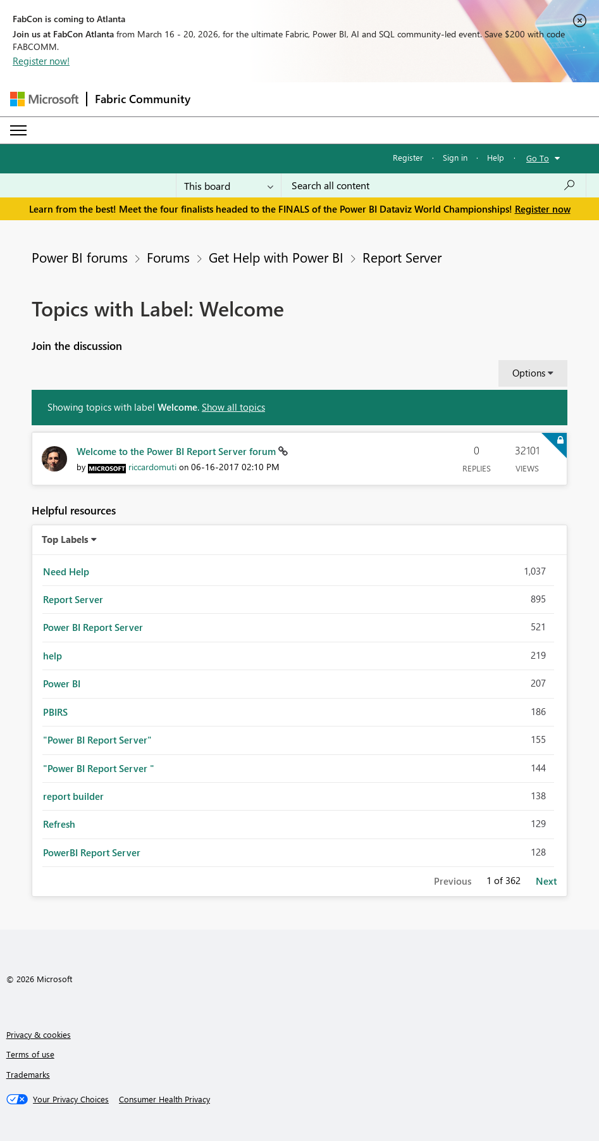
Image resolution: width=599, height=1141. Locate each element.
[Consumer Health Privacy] (164, 1099)
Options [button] (528, 372)
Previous (452, 881)
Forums (168, 257)
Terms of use (30, 1054)
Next (546, 881)
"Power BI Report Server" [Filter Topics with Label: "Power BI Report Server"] (97, 739)
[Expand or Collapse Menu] (18, 130)
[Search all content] (433, 185)
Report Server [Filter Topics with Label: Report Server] (73, 599)
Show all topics (233, 407)
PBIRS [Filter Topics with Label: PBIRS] (55, 712)
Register (408, 157)
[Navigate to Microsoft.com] (44, 99)
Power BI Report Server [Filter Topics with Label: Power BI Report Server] (93, 627)
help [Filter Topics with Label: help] (52, 655)
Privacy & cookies (38, 1034)
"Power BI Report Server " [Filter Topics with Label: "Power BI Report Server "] (98, 768)
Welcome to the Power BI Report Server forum (177, 451)
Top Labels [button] (65, 539)
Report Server (402, 257)
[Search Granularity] (228, 185)
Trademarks (28, 1074)
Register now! (41, 60)
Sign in (455, 157)
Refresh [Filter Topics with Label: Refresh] (59, 824)
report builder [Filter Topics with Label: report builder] (73, 796)
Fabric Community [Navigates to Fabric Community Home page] (142, 98)
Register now (543, 209)
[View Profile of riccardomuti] (152, 466)
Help (495, 157)
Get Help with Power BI (276, 257)
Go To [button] (537, 158)
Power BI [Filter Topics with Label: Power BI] (61, 683)
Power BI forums (80, 257)
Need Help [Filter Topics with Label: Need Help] (66, 571)
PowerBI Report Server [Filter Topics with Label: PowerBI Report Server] (91, 852)
